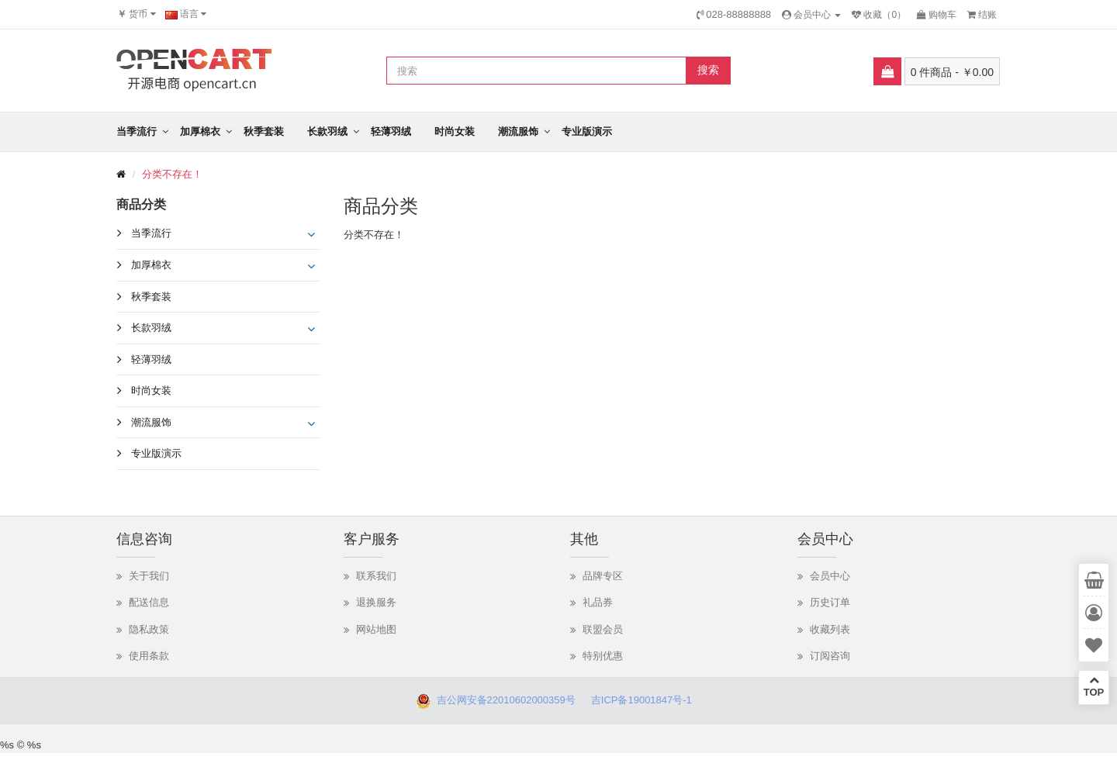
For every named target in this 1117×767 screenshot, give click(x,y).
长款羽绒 (327, 131)
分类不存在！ (172, 174)
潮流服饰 (518, 131)
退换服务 (376, 602)
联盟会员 (603, 629)
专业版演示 (587, 131)
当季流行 (136, 131)
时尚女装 (454, 131)
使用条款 (149, 656)
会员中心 (830, 576)
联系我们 (376, 576)
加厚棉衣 (200, 131)
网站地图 (376, 629)
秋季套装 (264, 131)
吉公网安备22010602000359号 (503, 700)
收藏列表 (830, 629)
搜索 (708, 70)
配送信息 (149, 602)
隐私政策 (149, 629)
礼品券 (598, 602)
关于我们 (149, 576)
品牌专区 (603, 576)
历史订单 (830, 602)
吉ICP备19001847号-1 (645, 700)
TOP (1094, 686)
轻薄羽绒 (391, 131)
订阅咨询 (830, 656)
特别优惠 (603, 656)
